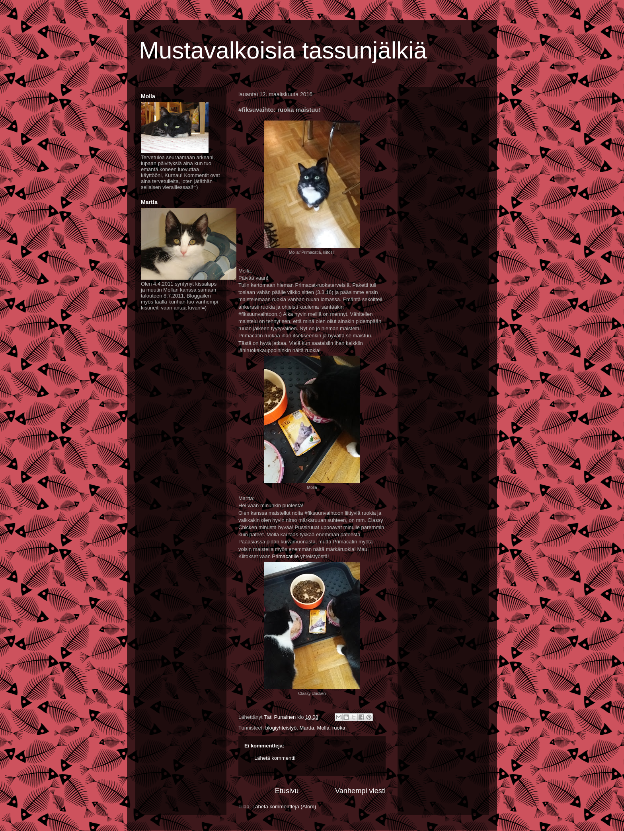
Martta (306, 728)
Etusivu (287, 791)
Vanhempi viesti (360, 791)
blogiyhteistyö (280, 728)
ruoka (338, 728)
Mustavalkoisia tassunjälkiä (283, 50)
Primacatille (285, 556)
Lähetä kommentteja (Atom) (284, 807)
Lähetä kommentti (274, 758)
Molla (323, 728)
